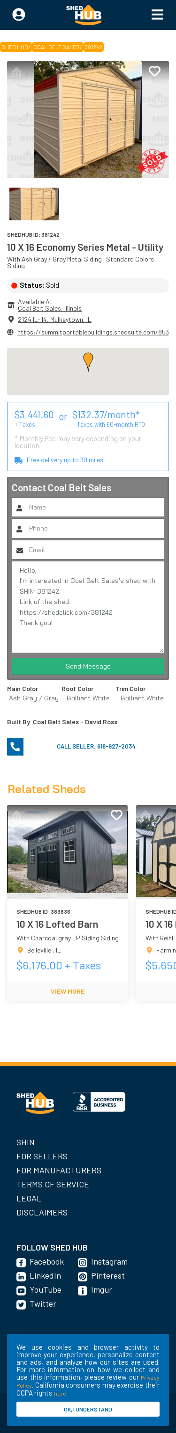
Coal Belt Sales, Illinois (50, 308)
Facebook (47, 1261)
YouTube (45, 1289)
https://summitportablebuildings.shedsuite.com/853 (93, 332)
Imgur (101, 1289)
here (60, 1393)
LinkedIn (45, 1275)
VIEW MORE (67, 991)
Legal (28, 1198)
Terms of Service (52, 1184)
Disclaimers (42, 1212)
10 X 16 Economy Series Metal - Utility (85, 247)
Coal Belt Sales (56, 47)
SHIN (25, 1142)
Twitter (43, 1303)
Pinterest (108, 1275)
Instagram (109, 1261)
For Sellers (42, 1156)
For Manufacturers (58, 1170)
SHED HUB (14, 47)
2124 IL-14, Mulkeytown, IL (55, 319)
